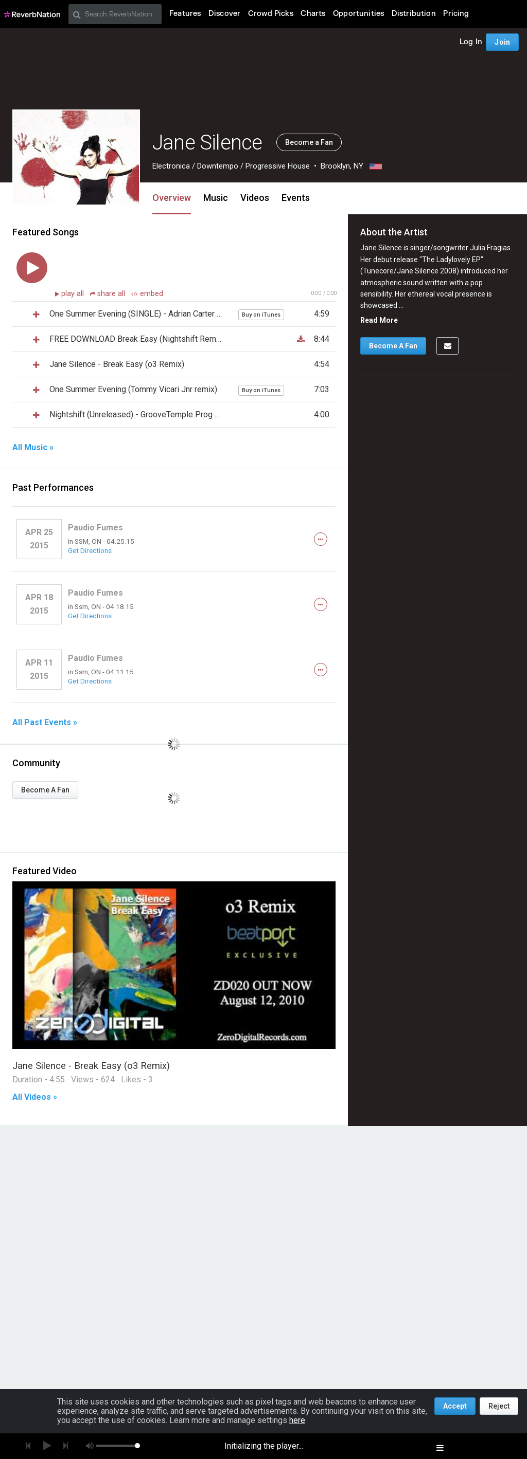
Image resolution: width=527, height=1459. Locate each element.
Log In (471, 42)
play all (73, 293)
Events (296, 197)
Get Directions (90, 550)
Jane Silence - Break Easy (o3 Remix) (91, 1065)
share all (108, 293)
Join (502, 42)
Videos (254, 197)
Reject (499, 1406)
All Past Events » (44, 722)
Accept (455, 1406)
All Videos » (34, 1097)
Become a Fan (309, 142)
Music (215, 197)
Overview (171, 197)
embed (147, 293)
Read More (379, 320)
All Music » (33, 447)
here (297, 1420)
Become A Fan (45, 790)
